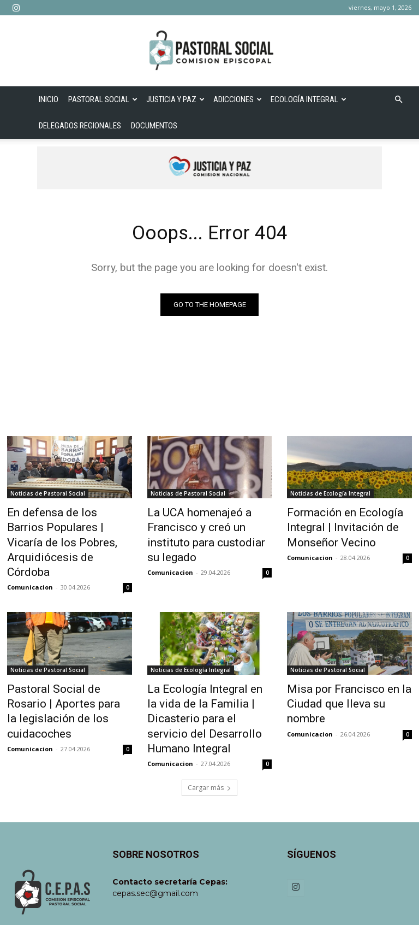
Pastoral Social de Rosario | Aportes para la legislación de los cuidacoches (67, 675)
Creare (212, 903)
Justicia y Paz (175, 99)
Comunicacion (30, 563)
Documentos (154, 126)
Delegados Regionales (80, 126)
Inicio (48, 99)
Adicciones (237, 99)
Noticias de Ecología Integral (330, 496)
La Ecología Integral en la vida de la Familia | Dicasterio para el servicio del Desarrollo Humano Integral (208, 681)
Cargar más (209, 738)
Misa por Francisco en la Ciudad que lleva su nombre (343, 669)
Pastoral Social (102, 99)
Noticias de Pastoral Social (47, 496)
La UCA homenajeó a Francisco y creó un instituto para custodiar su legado (205, 526)
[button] (398, 100)
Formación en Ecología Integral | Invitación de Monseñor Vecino (334, 526)
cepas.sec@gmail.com (155, 844)
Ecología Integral (308, 99)
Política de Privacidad (352, 903)
